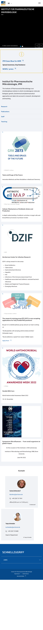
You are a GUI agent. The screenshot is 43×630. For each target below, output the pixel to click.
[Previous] (37, 46)
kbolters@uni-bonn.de (16, 494)
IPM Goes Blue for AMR (13, 61)
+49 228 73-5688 (13, 531)
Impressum (17, 573)
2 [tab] (22, 46)
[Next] (41, 46)
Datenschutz (25, 573)
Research (4, 106)
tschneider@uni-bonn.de (13, 527)
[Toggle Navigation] (39, 3)
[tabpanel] (21, 27)
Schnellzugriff (13, 552)
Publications (5, 111)
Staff (2, 116)
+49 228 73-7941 (17, 498)
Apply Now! (7, 340)
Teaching (4, 121)
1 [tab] (20, 46)
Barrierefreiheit (21, 576)
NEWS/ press (9, 69)
